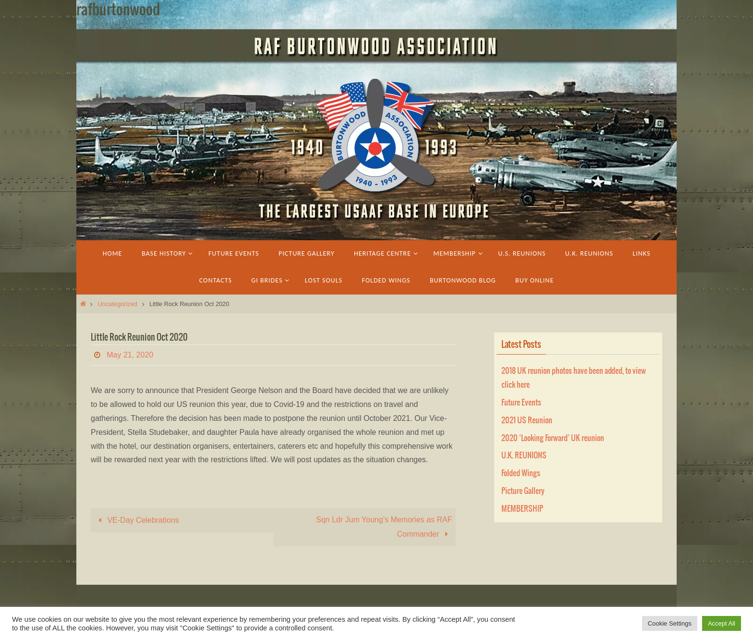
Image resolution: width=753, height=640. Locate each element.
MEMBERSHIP (522, 509)
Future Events (521, 402)
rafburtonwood (118, 10)
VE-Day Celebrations (137, 520)
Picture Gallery (523, 491)
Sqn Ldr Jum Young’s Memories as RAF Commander (384, 527)
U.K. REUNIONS (524, 455)
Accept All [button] (721, 623)
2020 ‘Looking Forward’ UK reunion (552, 438)
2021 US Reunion (526, 420)
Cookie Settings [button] (670, 623)
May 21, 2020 (130, 355)
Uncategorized (117, 304)
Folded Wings (520, 473)
